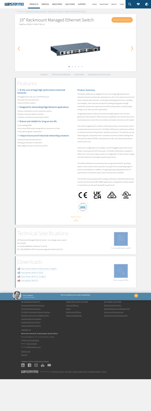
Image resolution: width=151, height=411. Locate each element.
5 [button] (82, 67)
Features (39, 75)
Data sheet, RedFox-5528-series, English (43, 294)
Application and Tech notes (104, 75)
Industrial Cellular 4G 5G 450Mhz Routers (35, 345)
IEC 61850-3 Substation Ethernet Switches (35, 342)
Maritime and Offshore (73, 342)
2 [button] (72, 67)
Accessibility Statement (94, 401)
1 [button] (69, 67)
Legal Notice (68, 401)
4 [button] (79, 67)
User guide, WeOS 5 (33, 306)
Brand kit (24, 384)
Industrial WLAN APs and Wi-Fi (31, 355)
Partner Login (25, 381)
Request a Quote (122, 19)
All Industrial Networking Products (32, 335)
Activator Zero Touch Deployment (116, 345)
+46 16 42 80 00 (31, 373)
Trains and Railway (72, 335)
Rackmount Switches (56, 11)
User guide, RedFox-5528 (36, 298)
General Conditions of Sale (80, 401)
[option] (75, 48)
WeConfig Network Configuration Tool (117, 338)
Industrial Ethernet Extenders (31, 348)
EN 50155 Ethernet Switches (31, 338)
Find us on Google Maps (31, 370)
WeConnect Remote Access (113, 342)
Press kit (104, 401)
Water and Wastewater (74, 345)
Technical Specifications (59, 75)
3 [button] (75, 67)
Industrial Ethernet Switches (35, 11)
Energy (68, 338)
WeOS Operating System (112, 335)
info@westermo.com (33, 376)
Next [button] (132, 48)
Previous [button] (19, 48)
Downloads (81, 75)
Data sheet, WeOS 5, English (37, 302)
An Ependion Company (57, 401)
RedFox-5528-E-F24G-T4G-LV (75, 11)
